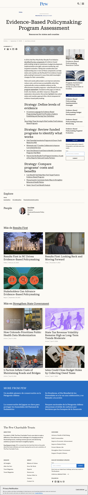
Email (67, 150)
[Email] (75, 153)
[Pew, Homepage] (44, 3)
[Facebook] (52, 481)
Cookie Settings (80, 489)
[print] (16, 49)
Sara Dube (31, 207)
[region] (44, 490)
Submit (75, 158)
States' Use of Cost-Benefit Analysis (38, 185)
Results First (20, 227)
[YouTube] (64, 481)
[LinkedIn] (58, 481)
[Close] (86, 490)
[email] (28, 214)
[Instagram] (55, 481)
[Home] (19, 427)
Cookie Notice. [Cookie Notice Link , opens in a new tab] (39, 493)
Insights (6, 460)
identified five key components (34, 62)
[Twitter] (61, 481)
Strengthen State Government (31, 303)
